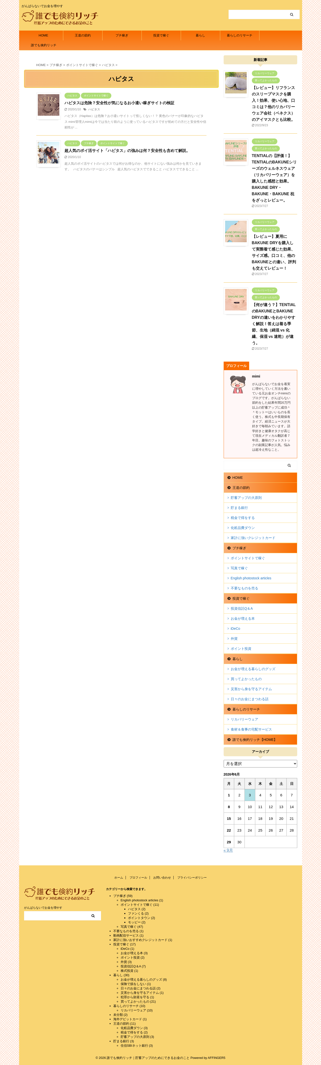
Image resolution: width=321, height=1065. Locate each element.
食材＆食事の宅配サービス (251, 729)
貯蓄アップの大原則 (246, 498)
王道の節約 (83, 35)
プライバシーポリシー (192, 877)
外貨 (234, 639)
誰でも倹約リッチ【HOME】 (43, 46)
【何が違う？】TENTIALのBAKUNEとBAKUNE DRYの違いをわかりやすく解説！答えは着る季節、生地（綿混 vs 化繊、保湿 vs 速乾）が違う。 (274, 324)
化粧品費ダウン (243, 528)
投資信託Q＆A (242, 608)
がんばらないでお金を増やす (43, 907)
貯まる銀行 (239, 508)
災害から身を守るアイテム (251, 689)
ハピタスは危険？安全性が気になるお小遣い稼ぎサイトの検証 (119, 103)
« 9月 (228, 850)
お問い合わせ (162, 877)
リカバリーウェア (244, 719)
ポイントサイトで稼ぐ (248, 558)
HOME (43, 35)
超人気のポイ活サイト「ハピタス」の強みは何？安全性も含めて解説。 (127, 151)
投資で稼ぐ (161, 35)
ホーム (118, 877)
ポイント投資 (241, 649)
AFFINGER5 (216, 1058)
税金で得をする (243, 518)
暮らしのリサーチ (239, 35)
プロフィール (138, 877)
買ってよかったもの (246, 679)
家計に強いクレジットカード (253, 538)
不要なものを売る (244, 588)
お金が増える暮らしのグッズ (253, 669)
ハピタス (94, 109)
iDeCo (235, 628)
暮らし (200, 35)
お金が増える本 (243, 618)
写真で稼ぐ (239, 568)
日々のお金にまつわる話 (250, 699)
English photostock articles (251, 578)
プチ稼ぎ (122, 35)
